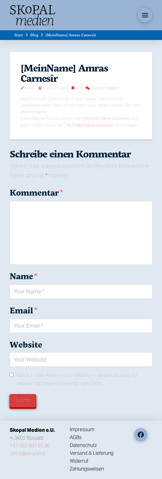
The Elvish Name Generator (106, 118)
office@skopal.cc (28, 453)
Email (23, 310)
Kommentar (36, 192)
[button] (145, 15)
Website (26, 344)
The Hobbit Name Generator (88, 125)
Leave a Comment (102, 88)
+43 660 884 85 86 (30, 445)
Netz (77, 88)
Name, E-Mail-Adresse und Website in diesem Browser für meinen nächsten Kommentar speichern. (77, 379)
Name (23, 276)
